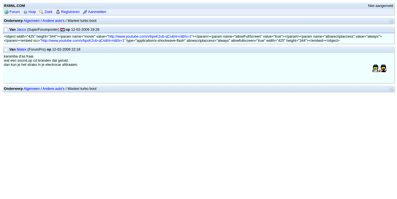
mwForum (182, 114)
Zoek (46, 29)
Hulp (29, 29)
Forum (12, 29)
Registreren (68, 29)
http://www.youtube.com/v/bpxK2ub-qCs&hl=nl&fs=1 (149, 54)
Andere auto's (53, 38)
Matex (21, 67)
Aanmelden (94, 29)
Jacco (21, 47)
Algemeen (32, 38)
